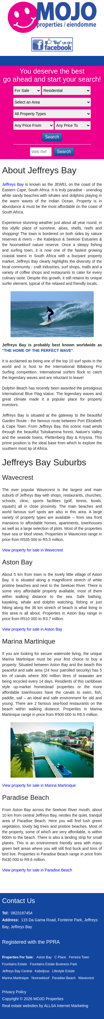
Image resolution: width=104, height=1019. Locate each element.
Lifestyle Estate (63, 971)
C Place (60, 957)
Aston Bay (44, 957)
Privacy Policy (14, 992)
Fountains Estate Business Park (53, 964)
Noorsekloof (40, 978)
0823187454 (21, 913)
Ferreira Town (79, 957)
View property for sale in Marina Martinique (39, 785)
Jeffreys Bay (13, 184)
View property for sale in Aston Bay (32, 629)
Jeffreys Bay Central (17, 971)
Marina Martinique (15, 978)
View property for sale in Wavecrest (32, 550)
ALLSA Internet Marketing (66, 1005)
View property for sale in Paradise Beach (37, 870)
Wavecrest (86, 978)
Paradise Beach (64, 978)
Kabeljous (42, 971)
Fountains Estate (14, 964)
